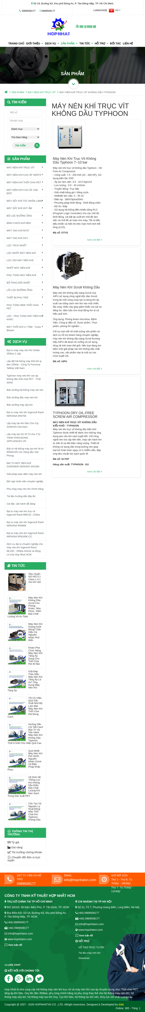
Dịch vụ (52, 43)
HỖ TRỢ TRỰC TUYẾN (91, 947)
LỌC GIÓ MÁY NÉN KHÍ (25, 260)
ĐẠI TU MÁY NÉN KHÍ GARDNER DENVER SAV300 (23, 465)
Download (84, 958)
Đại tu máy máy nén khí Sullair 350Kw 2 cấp (23, 352)
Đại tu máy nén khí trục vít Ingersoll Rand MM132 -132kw (23, 513)
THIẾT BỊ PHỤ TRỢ (25, 297)
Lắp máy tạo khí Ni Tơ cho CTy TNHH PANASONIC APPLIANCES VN (23, 438)
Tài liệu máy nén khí (89, 952)
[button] (114, 10)
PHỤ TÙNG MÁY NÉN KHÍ (25, 275)
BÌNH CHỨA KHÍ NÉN (25, 222)
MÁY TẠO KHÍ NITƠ (25, 230)
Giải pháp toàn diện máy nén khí (24, 474)
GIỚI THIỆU (34, 43)
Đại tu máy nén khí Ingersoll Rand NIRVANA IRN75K (25, 414)
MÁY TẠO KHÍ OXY (25, 238)
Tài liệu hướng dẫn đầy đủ (21, 496)
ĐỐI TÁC (115, 43)
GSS (121, 1004)
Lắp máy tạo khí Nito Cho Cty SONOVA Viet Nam (23, 425)
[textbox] (25, 120)
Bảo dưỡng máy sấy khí (20, 404)
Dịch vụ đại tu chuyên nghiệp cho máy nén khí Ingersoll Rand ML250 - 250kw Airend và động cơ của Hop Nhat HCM (25, 549)
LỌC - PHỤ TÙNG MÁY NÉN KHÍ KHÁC (25, 317)
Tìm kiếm (27, 145)
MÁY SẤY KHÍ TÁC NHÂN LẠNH (25, 200)
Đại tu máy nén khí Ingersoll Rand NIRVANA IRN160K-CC (25, 535)
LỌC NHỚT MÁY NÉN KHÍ (25, 252)
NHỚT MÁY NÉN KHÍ (25, 267)
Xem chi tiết (132, 208)
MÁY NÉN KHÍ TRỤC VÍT (42, 92)
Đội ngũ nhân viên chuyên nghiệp (25, 481)
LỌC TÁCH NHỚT (25, 245)
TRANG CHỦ (16, 43)
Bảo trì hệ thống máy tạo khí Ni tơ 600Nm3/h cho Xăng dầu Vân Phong (25, 452)
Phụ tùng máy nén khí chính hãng (25, 488)
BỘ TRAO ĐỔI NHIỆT (25, 282)
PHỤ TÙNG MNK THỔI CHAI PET (25, 306)
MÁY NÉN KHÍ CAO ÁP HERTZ (25, 174)
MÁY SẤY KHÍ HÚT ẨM (25, 208)
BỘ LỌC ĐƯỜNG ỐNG (25, 215)
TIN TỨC (86, 43)
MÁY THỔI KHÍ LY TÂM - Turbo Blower (25, 328)
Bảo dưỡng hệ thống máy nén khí (25, 390)
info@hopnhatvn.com (80, 880)
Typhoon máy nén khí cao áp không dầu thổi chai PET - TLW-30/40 (24, 379)
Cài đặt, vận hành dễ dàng (21, 503)
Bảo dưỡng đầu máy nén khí (22, 397)
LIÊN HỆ (128, 43)
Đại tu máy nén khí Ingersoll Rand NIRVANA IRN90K (25, 524)
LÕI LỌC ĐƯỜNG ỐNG (25, 289)
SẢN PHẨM (69, 43)
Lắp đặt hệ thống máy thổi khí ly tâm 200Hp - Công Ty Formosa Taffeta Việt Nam (24, 365)
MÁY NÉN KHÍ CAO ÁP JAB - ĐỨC (25, 191)
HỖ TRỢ (101, 43)
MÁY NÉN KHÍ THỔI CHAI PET (25, 182)
